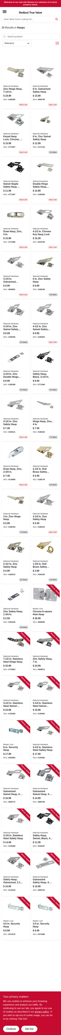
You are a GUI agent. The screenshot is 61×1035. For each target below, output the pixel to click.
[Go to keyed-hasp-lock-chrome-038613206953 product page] (16, 133)
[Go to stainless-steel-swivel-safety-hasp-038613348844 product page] (45, 698)
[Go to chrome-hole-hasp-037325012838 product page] (45, 608)
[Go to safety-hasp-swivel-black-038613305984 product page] (45, 830)
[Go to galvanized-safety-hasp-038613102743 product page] (16, 275)
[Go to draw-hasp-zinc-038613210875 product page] (16, 228)
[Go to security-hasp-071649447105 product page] (45, 918)
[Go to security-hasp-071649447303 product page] (16, 742)
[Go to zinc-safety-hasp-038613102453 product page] (45, 275)
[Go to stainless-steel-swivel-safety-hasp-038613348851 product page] (16, 698)
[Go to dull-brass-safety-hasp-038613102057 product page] (45, 560)
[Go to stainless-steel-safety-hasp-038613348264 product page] (45, 742)
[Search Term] (31, 19)
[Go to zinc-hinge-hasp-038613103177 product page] (16, 85)
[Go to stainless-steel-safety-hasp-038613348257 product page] (16, 830)
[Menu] (4, 12)
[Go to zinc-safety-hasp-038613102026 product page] (16, 608)
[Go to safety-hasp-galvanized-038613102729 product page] (16, 874)
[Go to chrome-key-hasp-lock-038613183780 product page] (45, 228)
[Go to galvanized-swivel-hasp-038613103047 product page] (45, 786)
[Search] (57, 19)
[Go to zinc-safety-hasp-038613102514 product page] (45, 654)
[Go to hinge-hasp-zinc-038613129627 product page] (45, 418)
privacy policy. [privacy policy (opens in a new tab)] (42, 1011)
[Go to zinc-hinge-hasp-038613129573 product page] (16, 513)
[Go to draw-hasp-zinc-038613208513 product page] (16, 465)
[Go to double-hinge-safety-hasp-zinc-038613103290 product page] (45, 180)
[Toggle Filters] (57, 43)
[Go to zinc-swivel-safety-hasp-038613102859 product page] (16, 323)
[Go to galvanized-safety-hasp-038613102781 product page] (45, 85)
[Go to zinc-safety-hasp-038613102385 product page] (16, 418)
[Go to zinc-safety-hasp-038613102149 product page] (16, 560)
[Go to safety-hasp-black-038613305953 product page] (45, 370)
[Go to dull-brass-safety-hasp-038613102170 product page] (45, 465)
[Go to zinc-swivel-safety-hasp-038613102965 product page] (45, 133)
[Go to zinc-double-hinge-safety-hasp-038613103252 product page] (16, 370)
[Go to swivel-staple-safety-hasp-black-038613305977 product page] (16, 180)
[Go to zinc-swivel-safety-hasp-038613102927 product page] (45, 323)
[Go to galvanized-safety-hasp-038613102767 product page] (45, 874)
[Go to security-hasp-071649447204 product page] (16, 918)
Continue (11, 1029)
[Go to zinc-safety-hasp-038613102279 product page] (45, 513)
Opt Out (29, 1029)
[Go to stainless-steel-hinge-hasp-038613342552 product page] (16, 654)
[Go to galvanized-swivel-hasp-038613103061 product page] (16, 786)
